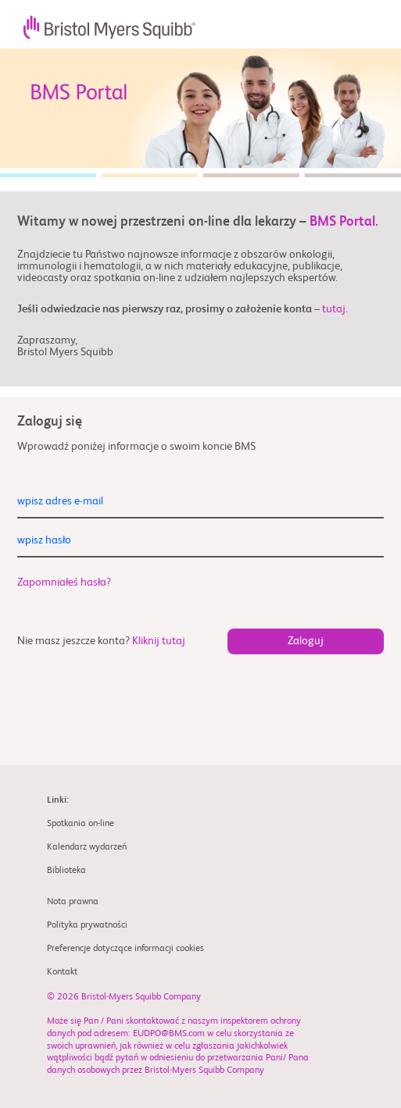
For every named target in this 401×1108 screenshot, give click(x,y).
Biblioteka (66, 870)
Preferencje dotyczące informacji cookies (125, 948)
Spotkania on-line (80, 823)
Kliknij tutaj (158, 641)
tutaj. (335, 309)
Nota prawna (72, 902)
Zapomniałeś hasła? (64, 582)
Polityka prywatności (87, 925)
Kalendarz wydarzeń (87, 847)
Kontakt (62, 972)
